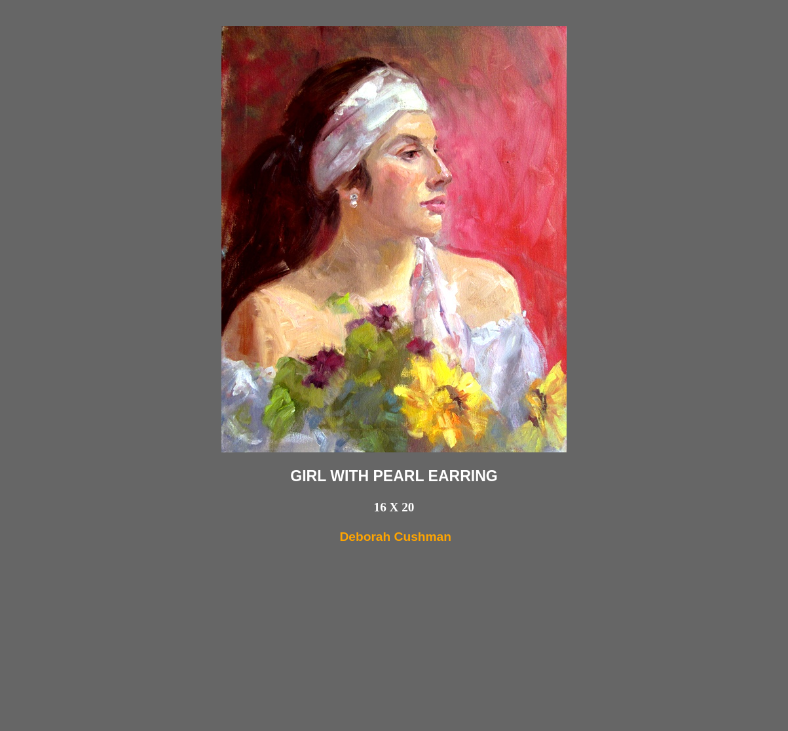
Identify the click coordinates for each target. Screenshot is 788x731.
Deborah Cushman (395, 536)
